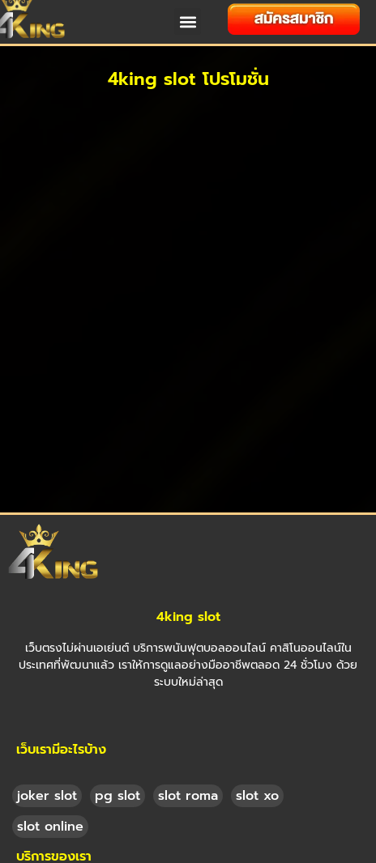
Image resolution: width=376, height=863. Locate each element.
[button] (187, 21)
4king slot (188, 581)
